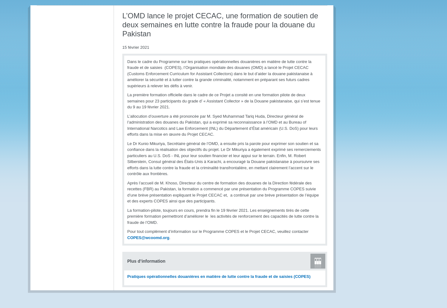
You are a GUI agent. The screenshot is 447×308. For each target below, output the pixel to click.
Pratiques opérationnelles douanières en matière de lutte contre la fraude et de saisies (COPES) (218, 276)
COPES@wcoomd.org (148, 237)
